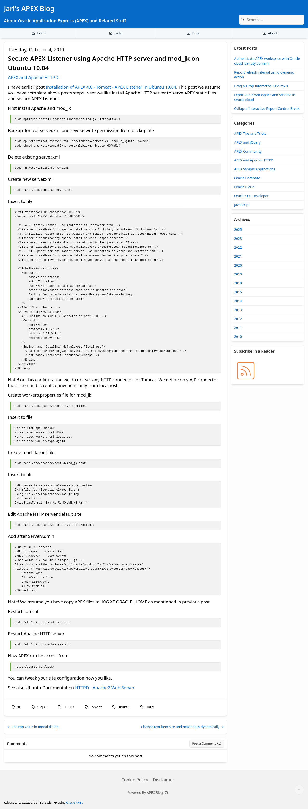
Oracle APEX (74, 803)
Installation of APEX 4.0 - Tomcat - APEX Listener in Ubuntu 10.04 (111, 87)
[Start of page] (299, 790)
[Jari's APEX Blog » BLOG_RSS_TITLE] (245, 370)
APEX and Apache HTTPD (33, 77)
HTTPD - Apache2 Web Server (104, 687)
